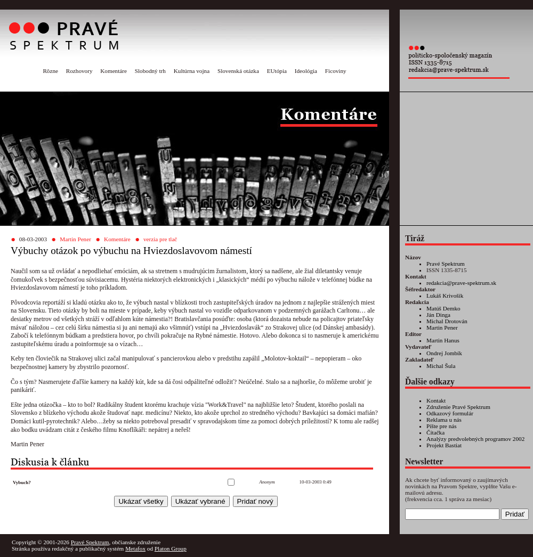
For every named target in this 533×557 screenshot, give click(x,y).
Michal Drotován (446, 321)
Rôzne (50, 71)
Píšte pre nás (441, 426)
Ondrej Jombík (444, 353)
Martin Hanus (442, 340)
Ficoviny (335, 71)
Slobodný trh (150, 71)
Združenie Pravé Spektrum (458, 407)
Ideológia (306, 71)
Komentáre (113, 71)
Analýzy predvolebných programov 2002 (475, 439)
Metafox (135, 548)
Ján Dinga (438, 315)
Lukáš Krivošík (444, 295)
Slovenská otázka (238, 71)
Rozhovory (79, 71)
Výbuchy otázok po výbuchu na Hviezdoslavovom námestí (131, 250)
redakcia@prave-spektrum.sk (461, 283)
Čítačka (435, 432)
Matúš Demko (443, 308)
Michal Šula (440, 366)
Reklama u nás (444, 419)
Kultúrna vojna (191, 71)
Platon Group (171, 548)
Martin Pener (75, 239)
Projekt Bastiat (444, 445)
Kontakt (436, 400)
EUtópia (277, 71)
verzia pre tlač (160, 239)
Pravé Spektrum (445, 263)
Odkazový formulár (449, 413)
